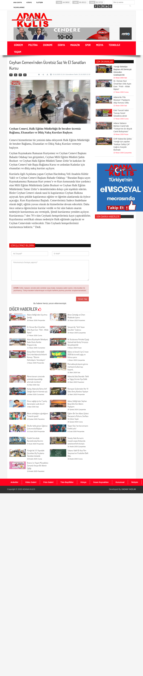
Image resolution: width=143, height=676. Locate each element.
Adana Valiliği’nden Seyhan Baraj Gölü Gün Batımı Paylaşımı (77, 404)
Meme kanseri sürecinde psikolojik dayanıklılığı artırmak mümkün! (36, 379)
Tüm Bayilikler (67, 482)
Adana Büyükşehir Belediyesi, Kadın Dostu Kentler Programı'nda (37, 342)
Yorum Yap (82, 299)
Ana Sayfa (17, 2)
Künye (29, 2)
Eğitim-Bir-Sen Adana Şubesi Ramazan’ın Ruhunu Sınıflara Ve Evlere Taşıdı (78, 416)
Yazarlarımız (18, 7)
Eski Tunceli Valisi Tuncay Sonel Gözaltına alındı (121, 105)
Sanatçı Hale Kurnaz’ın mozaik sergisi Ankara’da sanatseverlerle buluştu (76, 441)
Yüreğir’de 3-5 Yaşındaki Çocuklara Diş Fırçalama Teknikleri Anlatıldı (35, 453)
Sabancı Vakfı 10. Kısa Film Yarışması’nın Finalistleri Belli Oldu (78, 453)
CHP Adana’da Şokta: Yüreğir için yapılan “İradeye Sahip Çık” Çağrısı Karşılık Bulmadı (122, 132)
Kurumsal (120, 482)
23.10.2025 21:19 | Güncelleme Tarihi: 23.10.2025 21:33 (70, 74)
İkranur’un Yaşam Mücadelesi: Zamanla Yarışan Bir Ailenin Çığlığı (37, 465)
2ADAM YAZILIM (128, 489)
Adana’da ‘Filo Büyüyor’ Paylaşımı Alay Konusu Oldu (121, 92)
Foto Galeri (48, 482)
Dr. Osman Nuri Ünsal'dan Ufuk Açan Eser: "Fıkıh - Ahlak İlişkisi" (37, 330)
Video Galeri (30, 482)
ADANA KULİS (29, 489)
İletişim (39, 2)
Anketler (14, 482)
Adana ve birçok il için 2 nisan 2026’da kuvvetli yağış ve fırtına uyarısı (78, 354)
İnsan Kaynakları (101, 482)
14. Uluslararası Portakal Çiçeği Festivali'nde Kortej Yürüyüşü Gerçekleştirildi (78, 342)
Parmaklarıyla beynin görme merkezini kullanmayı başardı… (78, 367)
